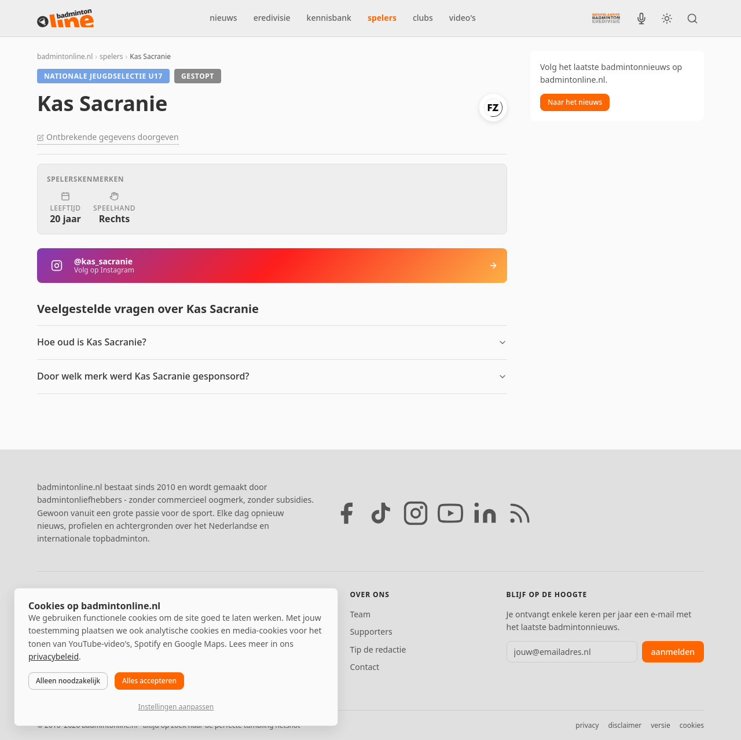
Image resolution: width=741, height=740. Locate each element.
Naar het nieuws (575, 102)
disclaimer (624, 725)
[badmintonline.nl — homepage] (65, 18)
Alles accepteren (149, 681)
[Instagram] (415, 513)
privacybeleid (53, 656)
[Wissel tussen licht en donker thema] (666, 18)
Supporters (371, 631)
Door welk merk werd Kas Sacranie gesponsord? (143, 376)
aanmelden (673, 651)
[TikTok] (381, 513)
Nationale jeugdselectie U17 (103, 76)
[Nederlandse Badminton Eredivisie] (606, 18)
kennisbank (329, 17)
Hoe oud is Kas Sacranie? (91, 342)
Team (360, 614)
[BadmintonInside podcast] (641, 18)
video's (462, 17)
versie (660, 725)
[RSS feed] (520, 513)
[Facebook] (346, 513)
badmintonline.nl (65, 56)
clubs (423, 17)
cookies (692, 725)
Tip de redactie (378, 649)
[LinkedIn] (485, 513)
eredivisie (272, 17)
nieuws (223, 17)
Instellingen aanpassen (176, 707)
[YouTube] (450, 513)
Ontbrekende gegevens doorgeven (108, 136)
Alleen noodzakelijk (68, 681)
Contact (364, 666)
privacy (587, 725)
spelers (382, 17)
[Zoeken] (692, 18)
